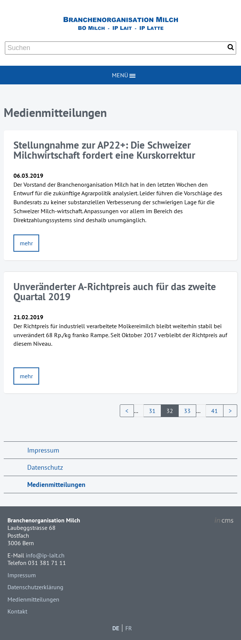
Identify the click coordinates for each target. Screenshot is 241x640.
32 (169, 410)
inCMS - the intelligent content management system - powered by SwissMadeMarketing (224, 521)
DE (115, 628)
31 (152, 410)
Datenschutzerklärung (35, 587)
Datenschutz (45, 467)
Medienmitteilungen (56, 484)
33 (187, 410)
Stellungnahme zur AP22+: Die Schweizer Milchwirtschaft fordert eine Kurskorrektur (104, 150)
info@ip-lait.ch (45, 555)
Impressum (43, 450)
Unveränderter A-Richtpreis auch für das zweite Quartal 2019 (114, 291)
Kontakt (17, 611)
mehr (26, 243)
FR (128, 628)
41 (214, 410)
